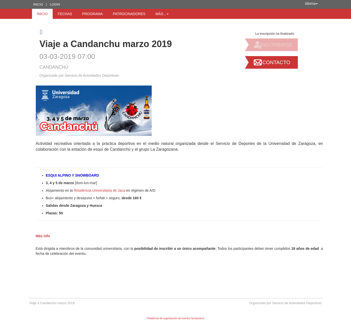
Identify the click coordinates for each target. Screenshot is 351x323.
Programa (92, 14)
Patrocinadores (129, 14)
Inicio (38, 4)
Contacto (276, 62)
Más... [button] (162, 14)
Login (55, 4)
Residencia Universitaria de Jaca (99, 190)
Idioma (311, 4)
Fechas (65, 14)
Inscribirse (276, 45)
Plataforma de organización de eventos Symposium (175, 318)
